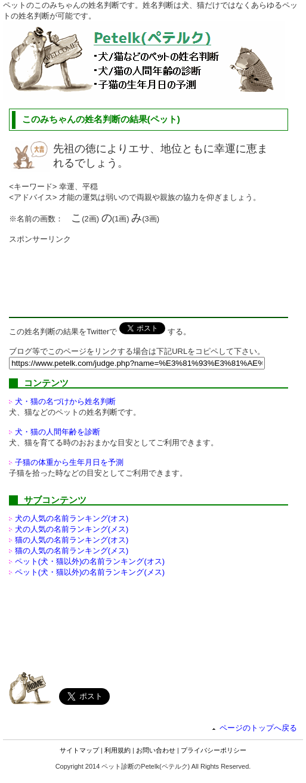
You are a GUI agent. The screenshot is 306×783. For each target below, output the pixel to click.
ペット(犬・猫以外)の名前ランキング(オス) (90, 561)
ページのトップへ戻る (258, 727)
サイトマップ (79, 750)
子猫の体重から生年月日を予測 (69, 462)
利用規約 (117, 750)
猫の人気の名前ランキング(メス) (72, 550)
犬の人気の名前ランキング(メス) (72, 529)
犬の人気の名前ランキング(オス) (72, 518)
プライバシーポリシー (213, 750)
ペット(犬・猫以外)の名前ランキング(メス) (90, 572)
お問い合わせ (155, 750)
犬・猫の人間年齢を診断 (57, 431)
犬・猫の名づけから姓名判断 (65, 401)
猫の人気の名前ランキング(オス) (72, 539)
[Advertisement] (104, 274)
